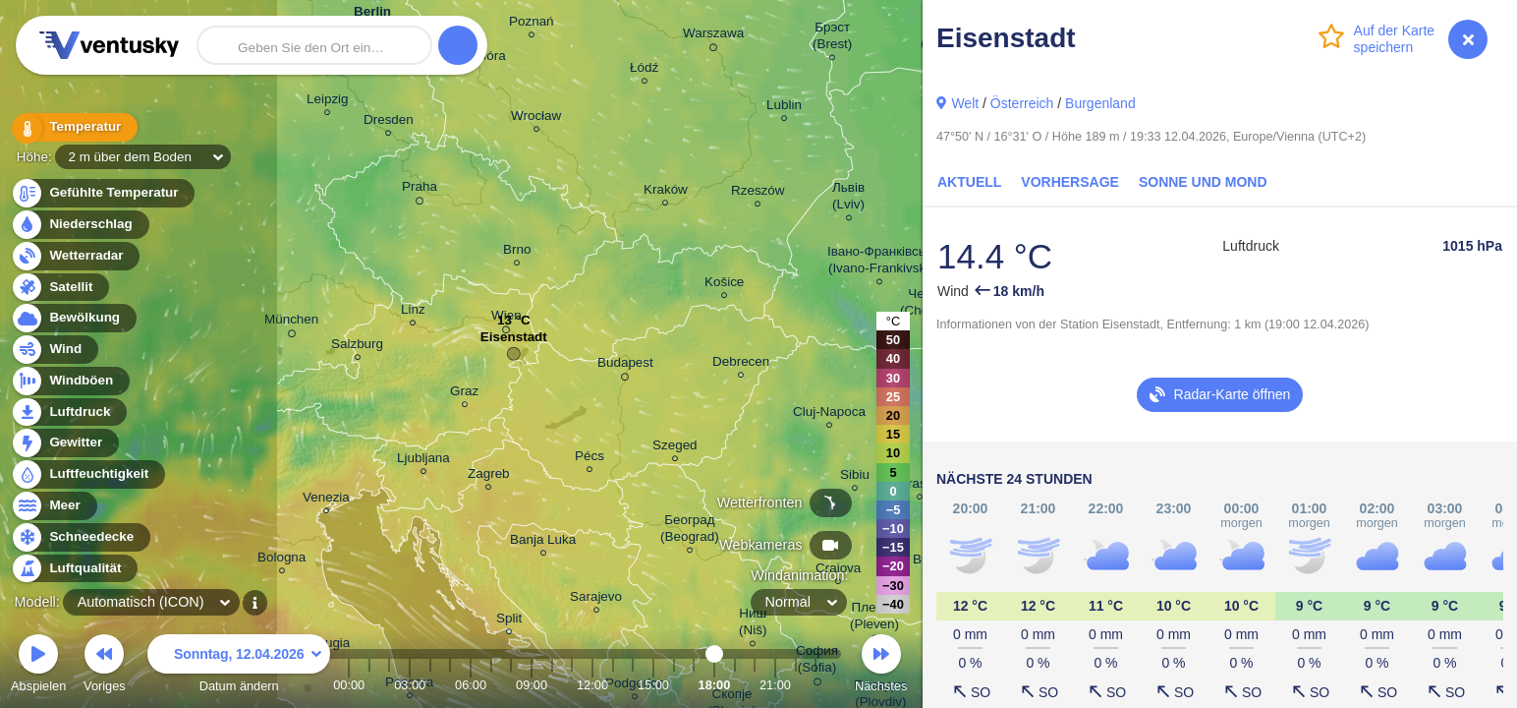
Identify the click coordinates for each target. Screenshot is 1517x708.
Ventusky (106, 45)
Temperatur (74, 127)
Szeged (675, 448)
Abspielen (38, 666)
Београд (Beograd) (689, 531)
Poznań (531, 24)
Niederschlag (80, 224)
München (291, 322)
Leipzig (328, 101)
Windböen (70, 381)
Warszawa (713, 36)
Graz (464, 394)
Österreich (1022, 103)
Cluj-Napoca (829, 414)
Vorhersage (1070, 182)
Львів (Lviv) (848, 198)
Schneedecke (80, 537)
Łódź (644, 70)
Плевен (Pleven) (874, 618)
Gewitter (64, 443)
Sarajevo (596, 599)
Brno (517, 252)
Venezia (326, 500)
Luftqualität (74, 569)
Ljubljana (423, 460)
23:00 (815, 685)
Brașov (919, 486)
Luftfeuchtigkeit (87, 474)
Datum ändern (238, 666)
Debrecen (740, 364)
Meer (54, 506)
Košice (724, 284)
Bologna (281, 560)
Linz (413, 312)
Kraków (666, 192)
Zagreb (489, 476)
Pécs (589, 458)
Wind (54, 349)
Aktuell (969, 182)
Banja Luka (543, 542)
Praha (419, 190)
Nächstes (881, 666)
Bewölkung (73, 318)
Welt (965, 103)
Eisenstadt (513, 341)
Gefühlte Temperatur (103, 193)
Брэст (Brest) (832, 38)
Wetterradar (75, 256)
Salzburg (357, 346)
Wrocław (536, 118)
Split (509, 621)
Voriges (105, 666)
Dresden (389, 122)
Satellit (60, 287)
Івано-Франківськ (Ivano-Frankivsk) (879, 262)
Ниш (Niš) (752, 624)
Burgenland (1100, 103)
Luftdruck (68, 412)
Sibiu (855, 477)
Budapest (625, 366)
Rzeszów (758, 193)
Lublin (784, 107)
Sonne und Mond (1203, 182)
